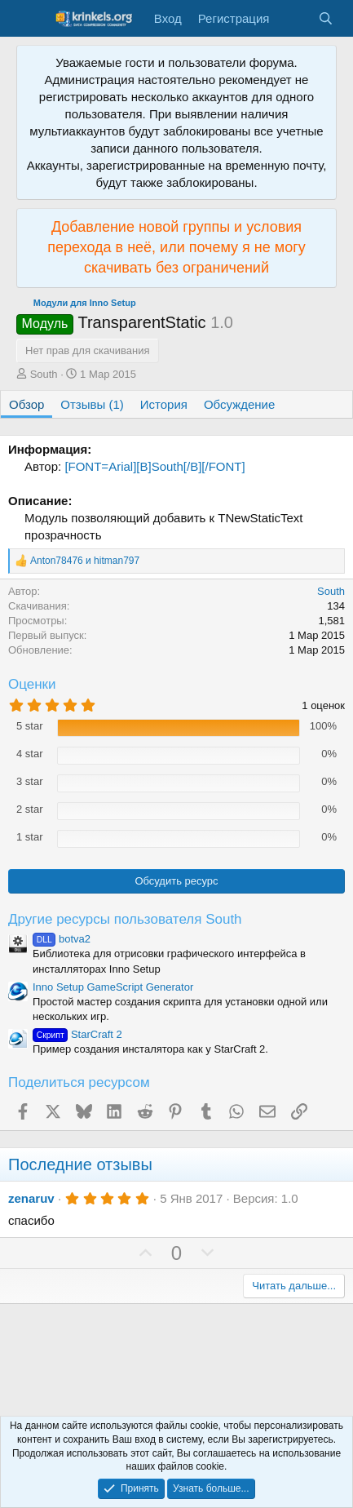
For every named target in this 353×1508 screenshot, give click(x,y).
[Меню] (30, 18)
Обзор (26, 404)
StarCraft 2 (77, 1034)
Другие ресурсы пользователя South (125, 919)
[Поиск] (326, 18)
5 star (29, 726)
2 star (29, 809)
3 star (29, 781)
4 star (29, 753)
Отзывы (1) (91, 404)
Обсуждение (239, 404)
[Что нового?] (293, 18)
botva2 (61, 939)
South (44, 374)
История (164, 404)
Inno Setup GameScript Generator (113, 987)
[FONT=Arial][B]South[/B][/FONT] (154, 466)
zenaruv (31, 1198)
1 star (29, 837)
